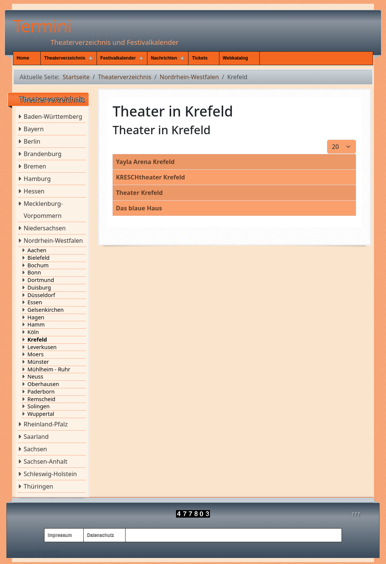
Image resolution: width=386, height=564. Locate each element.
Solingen (39, 406)
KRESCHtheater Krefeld (150, 177)
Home (23, 58)
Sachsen (35, 449)
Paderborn (41, 391)
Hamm (36, 324)
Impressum (60, 535)
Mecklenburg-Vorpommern (43, 209)
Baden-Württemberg (53, 116)
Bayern (34, 129)
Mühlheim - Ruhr (49, 369)
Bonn (34, 272)
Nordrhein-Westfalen (53, 240)
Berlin (32, 141)
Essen (35, 302)
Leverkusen (42, 347)
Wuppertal (41, 414)
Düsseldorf (41, 295)
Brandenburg (42, 154)
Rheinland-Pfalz (46, 424)
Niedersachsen (45, 228)
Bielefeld (39, 257)
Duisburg (39, 287)
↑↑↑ (356, 513)
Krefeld (37, 339)
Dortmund (41, 280)
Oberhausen (43, 384)
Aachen (37, 250)
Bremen (35, 166)
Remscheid (41, 399)
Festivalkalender (118, 58)
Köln (33, 332)
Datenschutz (100, 535)
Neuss (35, 376)
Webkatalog (235, 58)
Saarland (36, 436)
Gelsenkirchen (46, 310)
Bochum (38, 265)
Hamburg (37, 179)
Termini (42, 25)
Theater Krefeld (139, 193)
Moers (36, 354)
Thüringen (38, 486)
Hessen (34, 191)
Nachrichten (164, 58)
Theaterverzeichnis (64, 58)
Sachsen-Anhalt (45, 461)
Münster (38, 362)
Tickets (199, 58)
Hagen (36, 317)
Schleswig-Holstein (50, 474)
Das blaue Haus (139, 208)
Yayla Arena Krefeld (145, 162)
